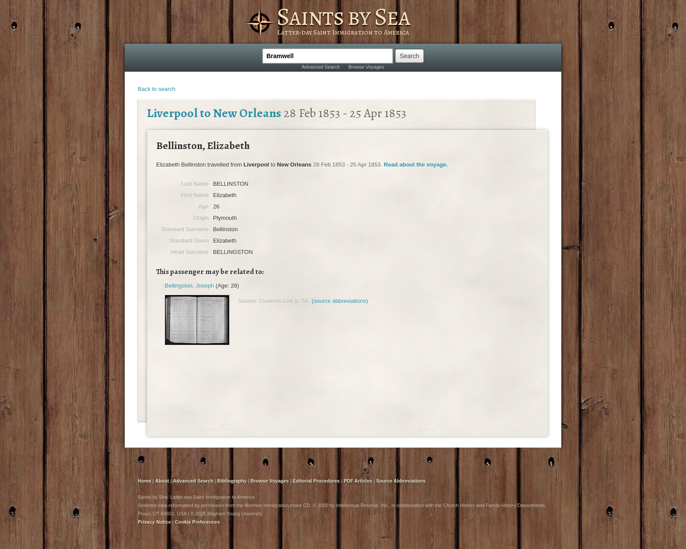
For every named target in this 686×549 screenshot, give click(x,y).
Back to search (156, 89)
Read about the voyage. (416, 164)
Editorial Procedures (316, 480)
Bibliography (232, 480)
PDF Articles (358, 480)
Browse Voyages (366, 66)
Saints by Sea (343, 16)
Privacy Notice (154, 522)
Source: (248, 301)
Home (144, 480)
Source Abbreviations (401, 480)
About (162, 480)
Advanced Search (321, 66)
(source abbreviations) (340, 301)
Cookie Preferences (197, 522)
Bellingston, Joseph (189, 285)
